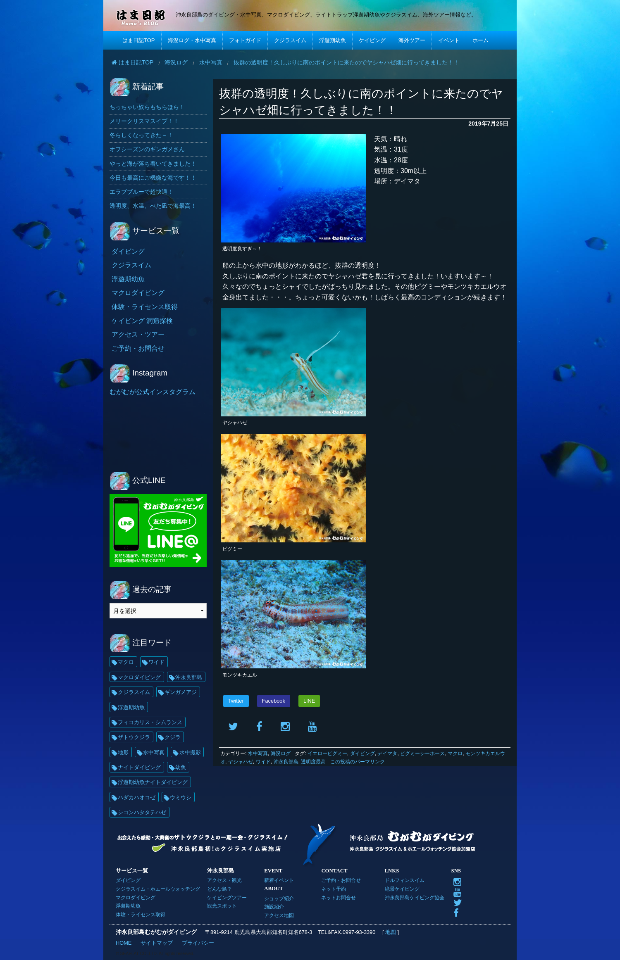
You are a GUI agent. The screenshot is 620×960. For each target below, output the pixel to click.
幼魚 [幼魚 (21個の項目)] (180, 767)
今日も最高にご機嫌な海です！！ (153, 177)
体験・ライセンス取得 (145, 306)
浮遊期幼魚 (332, 40)
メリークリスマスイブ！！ (144, 121)
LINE (309, 701)
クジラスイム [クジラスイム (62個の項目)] (134, 692)
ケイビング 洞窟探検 (142, 320)
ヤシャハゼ (240, 762)
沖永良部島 (286, 762)
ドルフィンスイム (404, 880)
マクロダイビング (138, 292)
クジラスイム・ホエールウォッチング (158, 888)
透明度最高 (313, 762)
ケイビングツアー (227, 897)
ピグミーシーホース (422, 753)
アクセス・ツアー (138, 334)
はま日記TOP (138, 40)
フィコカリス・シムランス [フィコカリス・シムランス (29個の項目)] (150, 722)
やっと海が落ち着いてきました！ (153, 163)
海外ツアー (411, 40)
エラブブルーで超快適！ (141, 191)
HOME (123, 943)
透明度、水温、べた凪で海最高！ (153, 205)
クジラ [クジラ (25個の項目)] (173, 737)
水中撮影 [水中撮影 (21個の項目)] (190, 752)
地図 (390, 932)
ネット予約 (333, 888)
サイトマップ (157, 943)
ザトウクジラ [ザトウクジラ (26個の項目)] (134, 737)
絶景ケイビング (402, 888)
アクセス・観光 (224, 880)
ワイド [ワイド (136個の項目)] (156, 662)
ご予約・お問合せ (138, 348)
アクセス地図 (279, 915)
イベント (449, 40)
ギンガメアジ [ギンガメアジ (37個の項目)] (181, 692)
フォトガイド (245, 40)
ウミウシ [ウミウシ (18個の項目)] (180, 797)
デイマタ (387, 753)
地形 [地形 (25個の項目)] (123, 752)
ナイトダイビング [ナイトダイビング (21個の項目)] (139, 767)
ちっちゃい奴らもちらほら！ (147, 107)
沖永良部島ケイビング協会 (414, 897)
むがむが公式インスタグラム (153, 391)
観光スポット (222, 905)
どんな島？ (219, 888)
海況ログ (281, 753)
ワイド (263, 762)
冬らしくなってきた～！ (141, 135)
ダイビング (362, 753)
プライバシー (198, 943)
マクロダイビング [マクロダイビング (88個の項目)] (139, 677)
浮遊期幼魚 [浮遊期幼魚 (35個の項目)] (131, 707)
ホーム (480, 40)
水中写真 (258, 753)
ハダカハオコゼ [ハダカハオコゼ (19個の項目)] (136, 797)
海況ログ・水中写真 (192, 40)
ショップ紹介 (279, 898)
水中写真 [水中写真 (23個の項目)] (154, 752)
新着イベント (279, 880)
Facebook (273, 701)
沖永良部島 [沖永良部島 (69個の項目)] (188, 677)
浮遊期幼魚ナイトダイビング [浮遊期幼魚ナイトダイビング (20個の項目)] (153, 782)
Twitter (236, 701)
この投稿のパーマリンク (357, 762)
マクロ (455, 753)
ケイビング (372, 40)
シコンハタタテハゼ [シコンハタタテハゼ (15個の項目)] (142, 812)
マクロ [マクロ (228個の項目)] (126, 662)
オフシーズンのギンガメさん (147, 149)
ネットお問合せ (338, 897)
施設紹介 (274, 906)
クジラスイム (290, 40)
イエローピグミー (327, 753)
